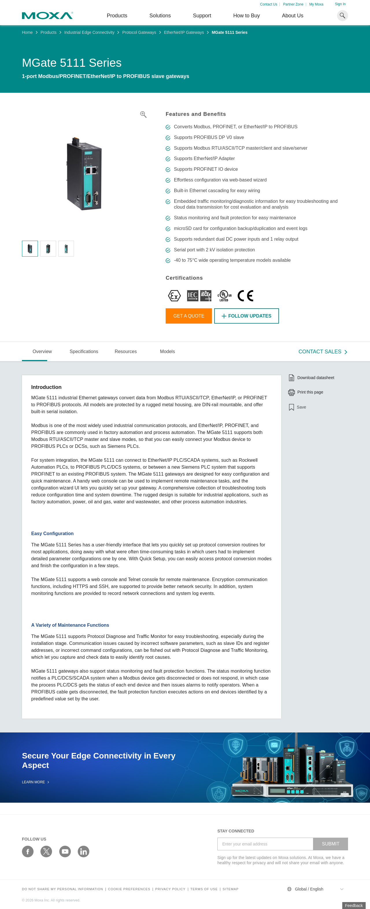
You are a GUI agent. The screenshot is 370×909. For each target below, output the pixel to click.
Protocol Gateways (139, 32)
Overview (42, 351)
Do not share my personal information (62, 889)
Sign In (340, 4)
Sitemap (230, 889)
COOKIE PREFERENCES (129, 889)
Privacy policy (170, 889)
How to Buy (246, 15)
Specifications (84, 351)
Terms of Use (204, 889)
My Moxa (316, 4)
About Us (292, 15)
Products (48, 32)
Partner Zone (293, 4)
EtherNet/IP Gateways (184, 32)
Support (202, 15)
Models (167, 351)
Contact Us (268, 4)
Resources (126, 351)
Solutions (160, 15)
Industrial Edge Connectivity (89, 32)
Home (27, 32)
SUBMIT (330, 843)
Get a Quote (188, 315)
